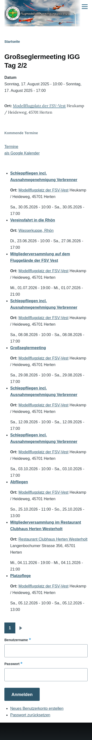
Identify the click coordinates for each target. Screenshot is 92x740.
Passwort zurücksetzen (30, 715)
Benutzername (16, 640)
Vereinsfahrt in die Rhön (32, 220)
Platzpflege (20, 576)
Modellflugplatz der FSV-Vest (39, 105)
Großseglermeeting (28, 348)
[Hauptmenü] (84, 6)
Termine (11, 147)
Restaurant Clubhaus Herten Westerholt (52, 539)
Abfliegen (19, 482)
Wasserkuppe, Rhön (36, 230)
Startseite (12, 42)
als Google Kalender (22, 153)
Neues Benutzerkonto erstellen (37, 708)
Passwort (11, 664)
